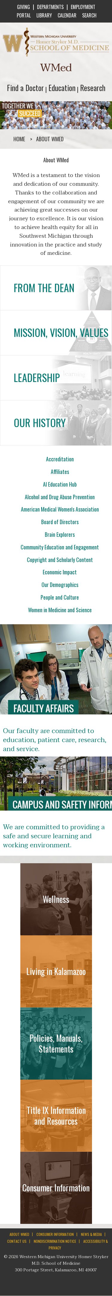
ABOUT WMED (19, 1234)
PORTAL (23, 15)
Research (92, 87)
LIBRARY (43, 15)
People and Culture (60, 597)
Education (62, 87)
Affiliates (60, 471)
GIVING (23, 7)
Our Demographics (60, 584)
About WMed (50, 139)
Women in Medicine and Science (60, 610)
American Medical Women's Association (60, 509)
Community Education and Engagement (60, 547)
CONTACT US (17, 1241)
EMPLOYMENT (83, 7)
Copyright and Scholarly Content (60, 560)
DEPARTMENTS (50, 7)
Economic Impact (60, 572)
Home (19, 139)
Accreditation (60, 459)
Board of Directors (60, 522)
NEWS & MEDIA (91, 1234)
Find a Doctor (25, 87)
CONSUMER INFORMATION (55, 1234)
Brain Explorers (60, 534)
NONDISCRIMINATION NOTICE (55, 1241)
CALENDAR (66, 15)
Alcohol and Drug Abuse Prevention (60, 497)
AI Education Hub (60, 484)
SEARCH (88, 15)
